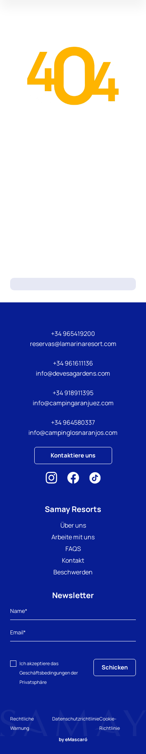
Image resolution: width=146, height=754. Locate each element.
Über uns (73, 525)
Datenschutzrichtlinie (75, 718)
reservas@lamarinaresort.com (73, 343)
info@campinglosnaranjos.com (73, 432)
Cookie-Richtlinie (109, 723)
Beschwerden (73, 572)
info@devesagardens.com (73, 373)
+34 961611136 (73, 363)
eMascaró (76, 739)
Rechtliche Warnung (22, 723)
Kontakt (73, 560)
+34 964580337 (73, 422)
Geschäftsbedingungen (44, 672)
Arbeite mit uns (73, 537)
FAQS (73, 548)
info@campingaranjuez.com (73, 403)
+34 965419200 (73, 333)
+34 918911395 (73, 392)
